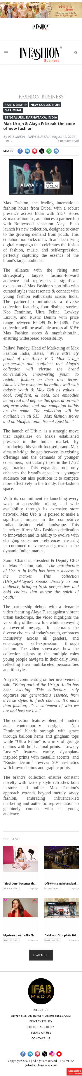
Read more (41, 955)
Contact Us (41, 1038)
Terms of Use (41, 1033)
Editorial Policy (41, 1027)
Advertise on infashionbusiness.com (41, 1015)
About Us (41, 1010)
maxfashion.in (20, 218)
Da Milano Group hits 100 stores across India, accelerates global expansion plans (61, 935)
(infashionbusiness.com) (41, 1065)
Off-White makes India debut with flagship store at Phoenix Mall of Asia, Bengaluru (61, 883)
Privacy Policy (41, 1021)
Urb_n (36, 431)
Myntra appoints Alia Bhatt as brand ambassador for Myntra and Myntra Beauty (20, 935)
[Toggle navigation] (6, 52)
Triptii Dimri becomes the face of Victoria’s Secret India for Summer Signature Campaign (20, 883)
